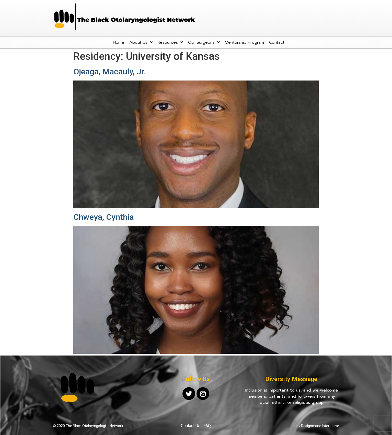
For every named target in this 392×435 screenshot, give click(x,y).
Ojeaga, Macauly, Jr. (109, 71)
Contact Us (190, 425)
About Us (141, 42)
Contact (276, 42)
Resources (170, 42)
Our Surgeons (204, 42)
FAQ (207, 425)
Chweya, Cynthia (103, 217)
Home (118, 42)
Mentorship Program (244, 42)
